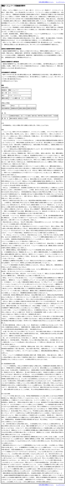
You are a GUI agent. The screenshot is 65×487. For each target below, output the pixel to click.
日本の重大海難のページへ (46, 2)
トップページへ (60, 2)
